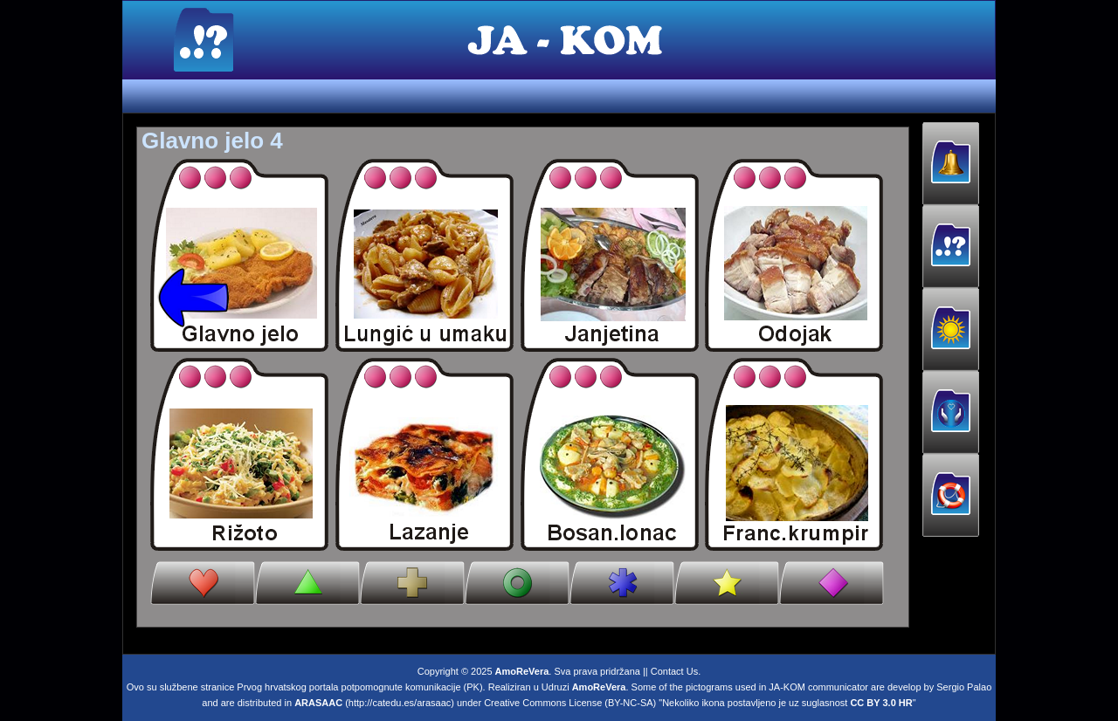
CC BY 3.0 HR (881, 699)
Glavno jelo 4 (212, 140)
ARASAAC (318, 699)
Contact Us (674, 668)
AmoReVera (522, 668)
